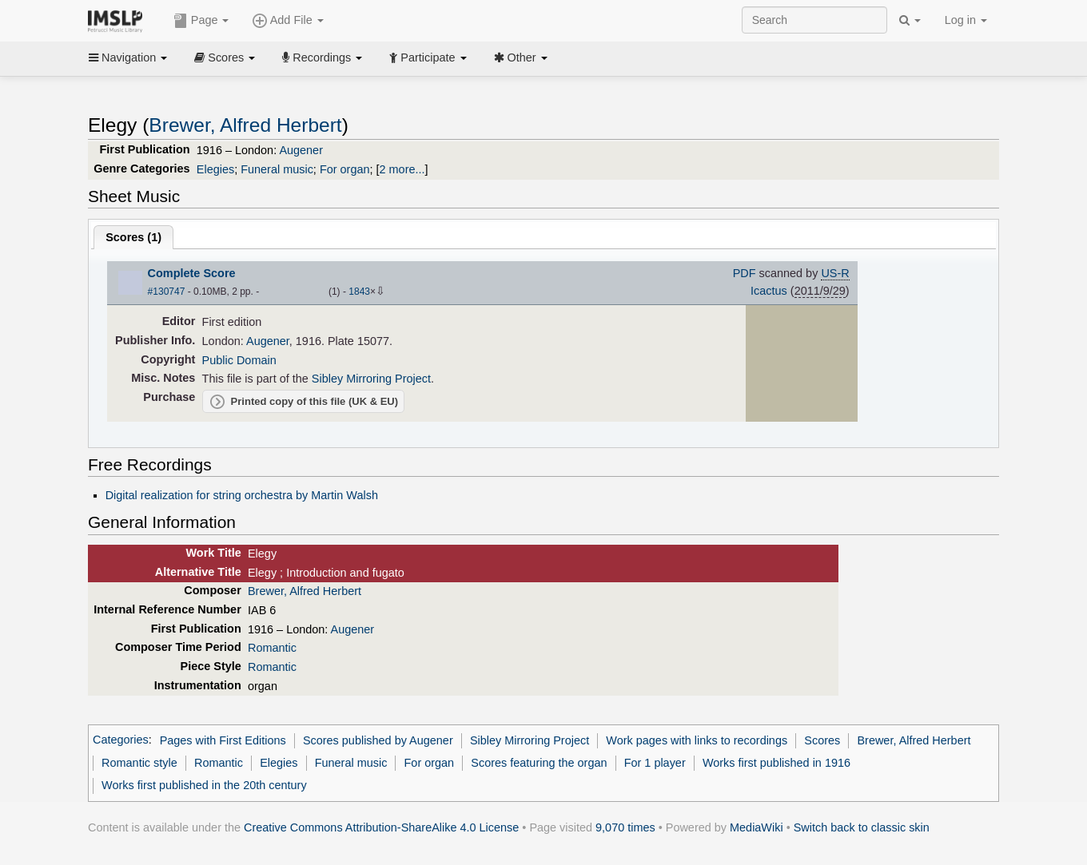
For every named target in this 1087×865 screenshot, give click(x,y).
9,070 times (625, 827)
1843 (359, 291)
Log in (966, 20)
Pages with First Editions (223, 740)
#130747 (166, 291)
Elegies (215, 169)
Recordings (322, 57)
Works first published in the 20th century (204, 785)
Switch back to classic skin (862, 827)
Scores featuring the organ (539, 762)
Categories (121, 740)
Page (201, 21)
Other (520, 57)
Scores (224, 57)
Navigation (128, 57)
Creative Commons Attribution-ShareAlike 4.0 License (381, 827)
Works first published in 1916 (776, 762)
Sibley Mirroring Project (371, 378)
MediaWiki (756, 827)
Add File (288, 21)
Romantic (272, 647)
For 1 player (655, 762)
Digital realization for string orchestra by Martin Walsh (242, 495)
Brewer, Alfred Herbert (245, 125)
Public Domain (239, 360)
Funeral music (277, 169)
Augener (301, 150)
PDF (744, 273)
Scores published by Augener (378, 740)
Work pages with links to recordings (696, 740)
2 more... (402, 169)
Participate (427, 57)
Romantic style (139, 762)
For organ (345, 169)
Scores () (133, 237)
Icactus (769, 290)
